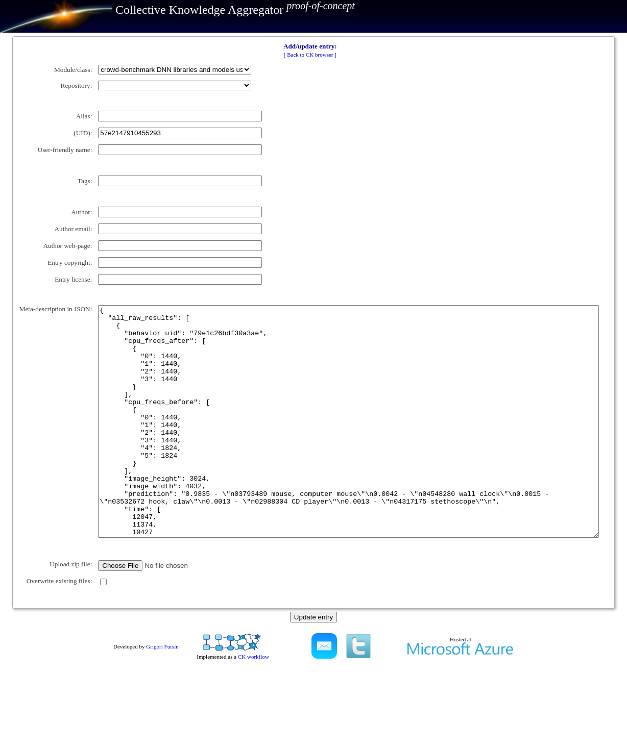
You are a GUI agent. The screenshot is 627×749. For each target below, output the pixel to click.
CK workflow (253, 731)
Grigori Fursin (162, 721)
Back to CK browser (310, 55)
